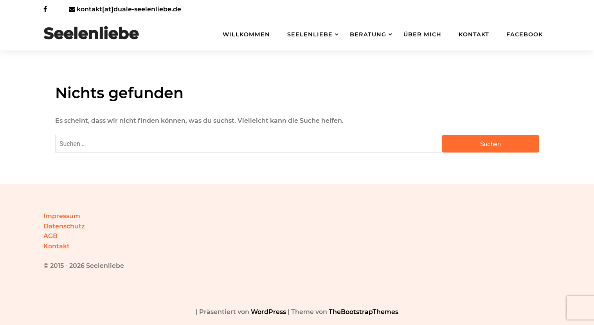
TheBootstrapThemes (363, 312)
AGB (50, 236)
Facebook (524, 34)
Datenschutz (64, 226)
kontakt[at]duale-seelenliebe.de (125, 9)
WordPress (268, 312)
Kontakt (474, 34)
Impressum (61, 216)
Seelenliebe (91, 33)
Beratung (368, 34)
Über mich (422, 34)
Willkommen (246, 34)
